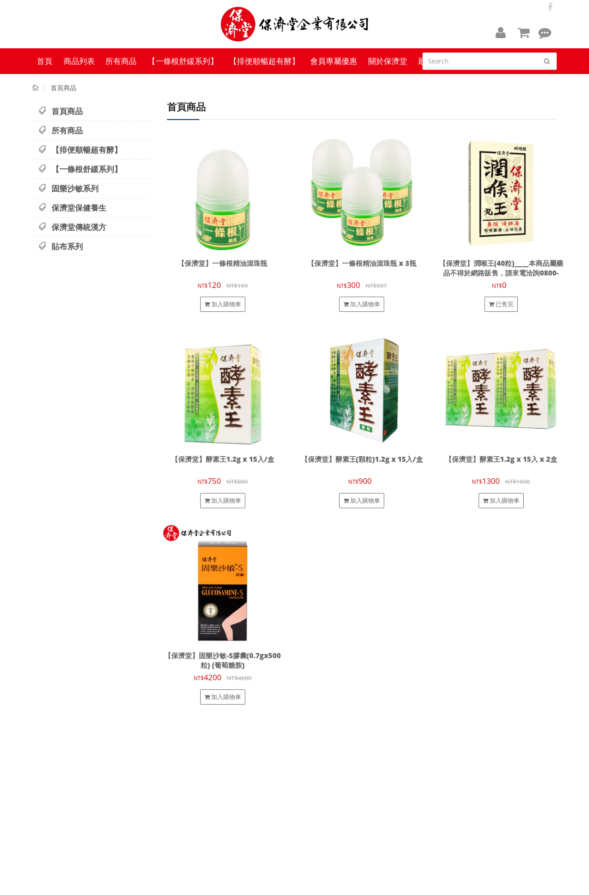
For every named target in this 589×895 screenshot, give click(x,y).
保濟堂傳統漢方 (72, 227)
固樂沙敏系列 (68, 188)
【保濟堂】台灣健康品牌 (65, 882)
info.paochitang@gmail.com (420, 806)
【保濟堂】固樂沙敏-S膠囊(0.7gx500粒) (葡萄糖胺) (222, 660)
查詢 (306, 766)
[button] (500, 32)
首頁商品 (60, 111)
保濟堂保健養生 (72, 207)
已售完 (501, 304)
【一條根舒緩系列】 (80, 169)
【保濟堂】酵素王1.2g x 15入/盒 (222, 459)
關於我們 (310, 774)
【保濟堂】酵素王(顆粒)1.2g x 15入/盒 (362, 459)
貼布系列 (60, 246)
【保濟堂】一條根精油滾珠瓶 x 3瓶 (361, 263)
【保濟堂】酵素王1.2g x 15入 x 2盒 (501, 459)
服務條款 (310, 799)
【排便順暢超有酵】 (80, 149)
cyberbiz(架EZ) (207, 882)
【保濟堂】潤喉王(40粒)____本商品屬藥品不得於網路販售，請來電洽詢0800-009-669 (501, 272)
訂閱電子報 (502, 738)
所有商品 (60, 130)
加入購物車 (222, 304)
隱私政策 (310, 791)
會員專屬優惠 (315, 807)
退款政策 (310, 783)
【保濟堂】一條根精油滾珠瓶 (222, 263)
